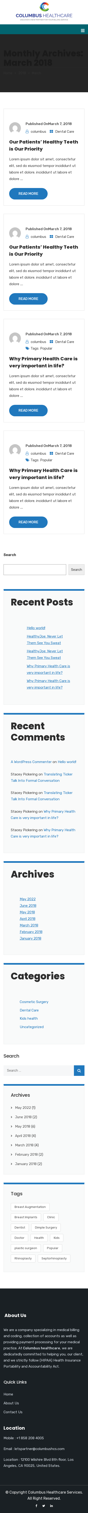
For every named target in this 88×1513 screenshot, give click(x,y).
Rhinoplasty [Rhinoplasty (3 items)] (23, 1258)
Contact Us (13, 1412)
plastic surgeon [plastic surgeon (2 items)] (26, 1248)
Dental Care (64, 131)
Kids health (29, 1018)
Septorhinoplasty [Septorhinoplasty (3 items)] (54, 1258)
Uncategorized (32, 1027)
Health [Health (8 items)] (39, 1238)
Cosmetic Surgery (34, 1002)
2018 (22, 73)
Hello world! (36, 628)
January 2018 (30, 938)
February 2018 (31, 932)
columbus (38, 131)
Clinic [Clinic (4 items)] (51, 1217)
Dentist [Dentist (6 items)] (20, 1227)
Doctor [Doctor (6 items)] (19, 1238)
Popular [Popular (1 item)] (52, 1248)
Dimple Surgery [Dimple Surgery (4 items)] (46, 1227)
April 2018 (27, 919)
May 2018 (27, 912)
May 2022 (28, 899)
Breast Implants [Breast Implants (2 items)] (26, 1217)
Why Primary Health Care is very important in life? (43, 362)
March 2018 (29, 925)
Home (8, 73)
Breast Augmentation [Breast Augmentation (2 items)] (30, 1207)
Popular (46, 348)
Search (10, 555)
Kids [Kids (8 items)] (57, 1238)
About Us (11, 1403)
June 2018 (28, 906)
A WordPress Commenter (31, 762)
